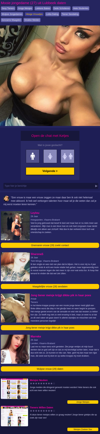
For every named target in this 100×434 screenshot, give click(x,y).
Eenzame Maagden (11, 20)
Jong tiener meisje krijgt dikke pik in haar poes (50, 327)
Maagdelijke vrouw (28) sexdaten (49, 286)
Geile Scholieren (62, 8)
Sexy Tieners (8, 8)
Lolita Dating (52, 14)
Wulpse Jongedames (12, 14)
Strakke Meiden (32, 20)
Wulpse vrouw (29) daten (50, 369)
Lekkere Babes (42, 8)
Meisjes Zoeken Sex (83, 429)
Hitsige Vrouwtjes (34, 14)
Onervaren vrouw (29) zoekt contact (50, 245)
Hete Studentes (80, 8)
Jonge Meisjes (25, 8)
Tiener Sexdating (70, 14)
